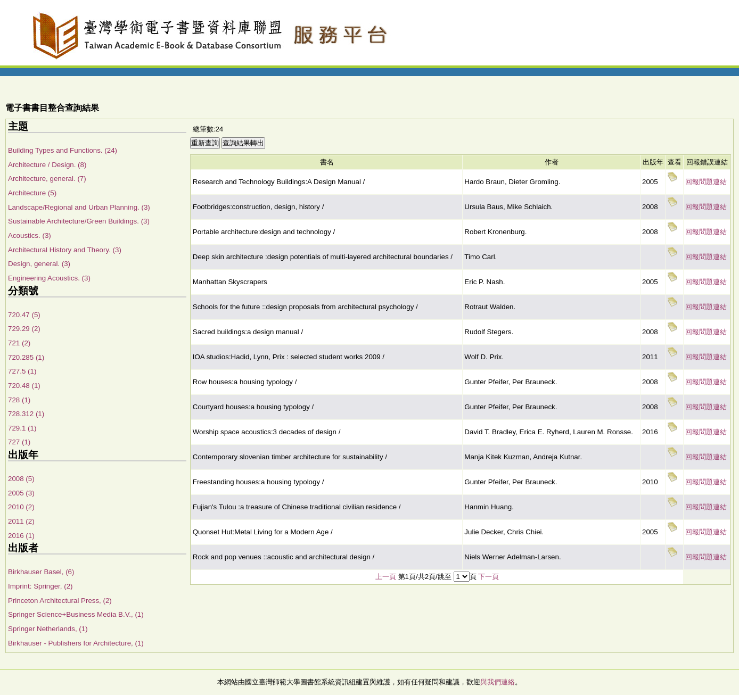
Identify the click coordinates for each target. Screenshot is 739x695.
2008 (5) (21, 479)
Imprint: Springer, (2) (40, 586)
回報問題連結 (706, 182)
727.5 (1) (22, 371)
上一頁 (385, 577)
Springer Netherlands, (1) (48, 629)
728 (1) (19, 400)
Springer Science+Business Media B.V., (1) (76, 614)
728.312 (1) (26, 414)
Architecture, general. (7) (47, 179)
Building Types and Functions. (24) (62, 150)
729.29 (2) (24, 329)
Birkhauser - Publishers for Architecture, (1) (76, 643)
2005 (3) (21, 493)
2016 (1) (21, 536)
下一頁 (488, 577)
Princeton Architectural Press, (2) (60, 601)
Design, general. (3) (39, 264)
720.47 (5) (24, 315)
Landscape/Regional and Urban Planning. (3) (79, 207)
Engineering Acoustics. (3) (49, 278)
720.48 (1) (24, 386)
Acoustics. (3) (29, 235)
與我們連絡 (497, 682)
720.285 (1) (26, 357)
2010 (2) (21, 507)
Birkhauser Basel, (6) (41, 572)
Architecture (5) (32, 193)
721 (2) (19, 343)
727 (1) (19, 442)
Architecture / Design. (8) (47, 165)
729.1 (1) (22, 428)
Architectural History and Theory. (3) (64, 250)
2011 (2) (21, 521)
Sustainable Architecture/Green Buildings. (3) (79, 221)
